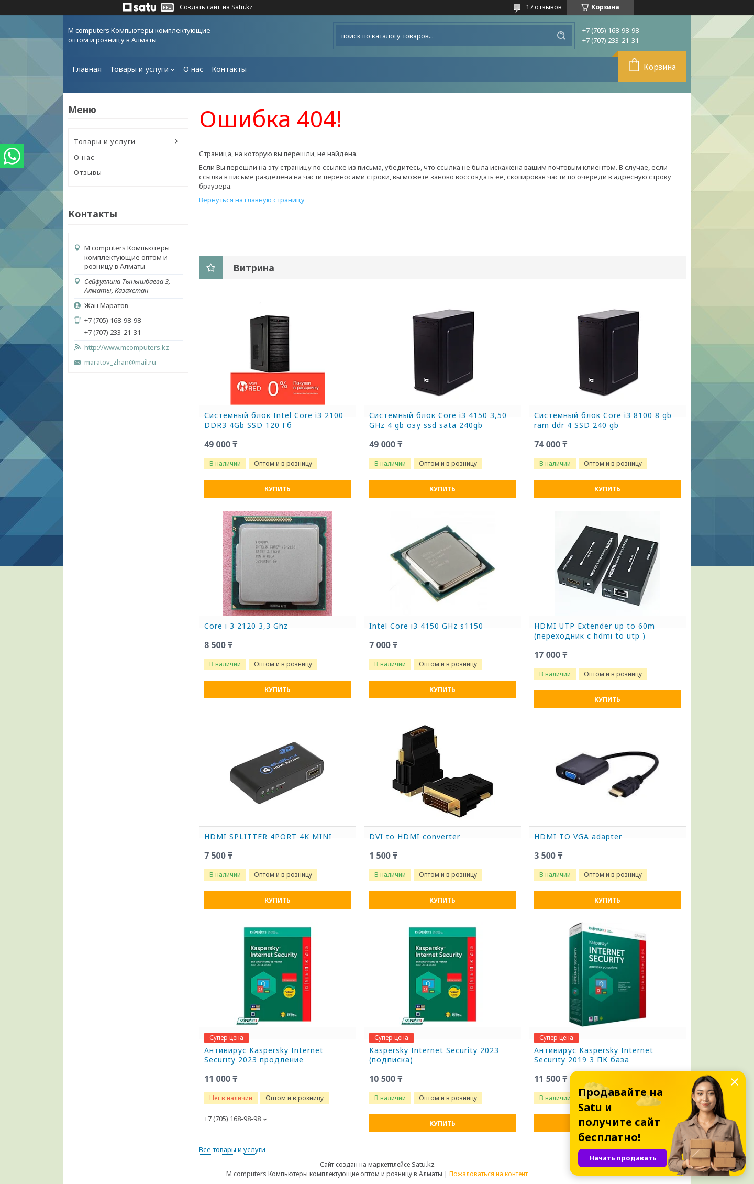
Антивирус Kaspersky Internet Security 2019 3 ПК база (593, 1055)
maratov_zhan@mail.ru (120, 362)
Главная (87, 69)
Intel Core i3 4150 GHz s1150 (426, 626)
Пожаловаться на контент (488, 1173)
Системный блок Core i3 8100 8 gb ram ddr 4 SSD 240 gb (603, 420)
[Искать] (561, 35)
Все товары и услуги (232, 1149)
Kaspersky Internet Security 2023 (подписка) (434, 1055)
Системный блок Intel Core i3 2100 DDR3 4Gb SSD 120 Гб (273, 420)
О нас (193, 69)
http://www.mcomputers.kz (126, 347)
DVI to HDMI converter (414, 836)
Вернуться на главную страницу (252, 199)
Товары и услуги (139, 69)
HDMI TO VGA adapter (578, 836)
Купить (277, 489)
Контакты (229, 69)
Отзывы (88, 172)
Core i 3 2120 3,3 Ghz (246, 626)
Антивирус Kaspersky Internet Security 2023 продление (264, 1055)
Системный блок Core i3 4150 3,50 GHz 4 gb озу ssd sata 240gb (438, 420)
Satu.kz (423, 1164)
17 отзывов (544, 7)
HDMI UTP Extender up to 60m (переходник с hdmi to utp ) (594, 631)
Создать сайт (200, 7)
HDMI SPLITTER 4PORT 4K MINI (268, 836)
